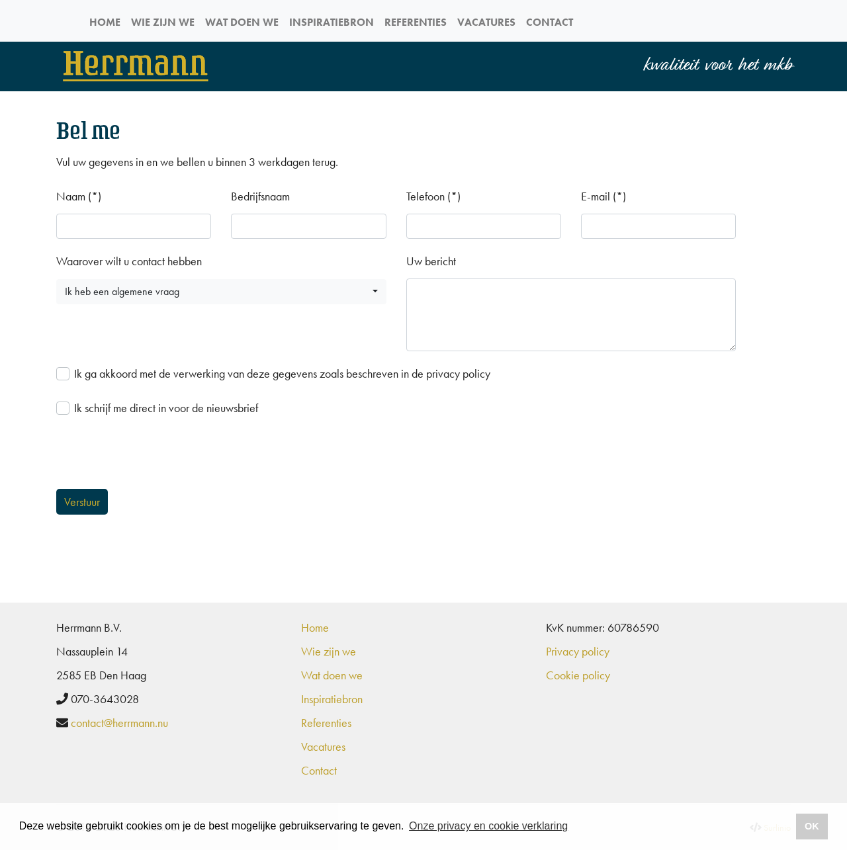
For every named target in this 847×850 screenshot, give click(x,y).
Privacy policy (577, 651)
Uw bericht (431, 261)
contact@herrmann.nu (119, 722)
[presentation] (156, 456)
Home (104, 22)
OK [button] (812, 826)
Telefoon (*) (433, 196)
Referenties (415, 22)
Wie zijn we (163, 22)
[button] (221, 291)
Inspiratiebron (331, 22)
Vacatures (486, 22)
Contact (549, 22)
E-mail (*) (603, 196)
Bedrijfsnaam (260, 196)
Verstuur (82, 501)
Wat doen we (242, 22)
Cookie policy (578, 675)
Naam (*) (78, 196)
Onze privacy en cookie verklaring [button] (488, 825)
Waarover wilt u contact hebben (129, 261)
